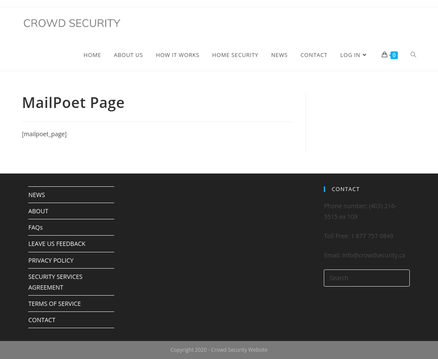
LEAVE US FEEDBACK (56, 243)
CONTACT (41, 320)
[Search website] (413, 55)
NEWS (36, 195)
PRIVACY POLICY (51, 260)
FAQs (35, 227)
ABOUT (38, 211)
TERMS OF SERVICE (54, 303)
